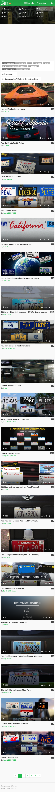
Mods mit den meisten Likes (21, 79)
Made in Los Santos (8, 788)
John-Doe (6, 281)
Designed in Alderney (9, 786)
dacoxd (5, 489)
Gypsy (5, 388)
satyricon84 (7, 314)
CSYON (6, 145)
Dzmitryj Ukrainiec (9, 591)
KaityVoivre (7, 247)
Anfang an (8, 74)
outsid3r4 (6, 111)
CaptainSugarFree (9, 456)
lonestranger (7, 179)
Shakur (5, 625)
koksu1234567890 (9, 213)
